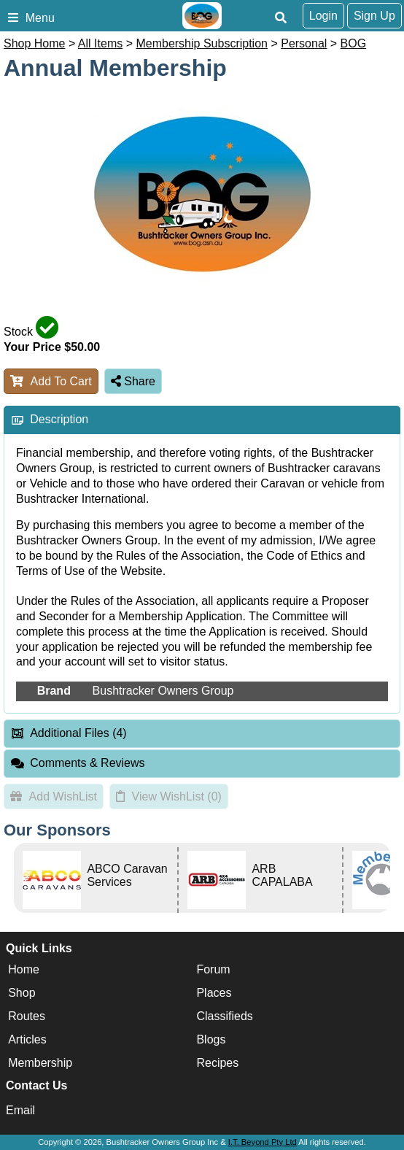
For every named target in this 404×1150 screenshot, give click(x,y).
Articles (27, 1039)
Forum (213, 969)
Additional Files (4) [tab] (68, 733)
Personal (304, 43)
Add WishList (53, 796)
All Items (100, 43)
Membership (40, 1063)
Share (133, 381)
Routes (26, 1016)
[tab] (202, 420)
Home (23, 969)
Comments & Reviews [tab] (77, 763)
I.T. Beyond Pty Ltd (262, 1142)
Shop (21, 993)
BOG (354, 43)
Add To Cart (51, 381)
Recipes (217, 1063)
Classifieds (224, 1016)
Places (213, 993)
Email (20, 1110)
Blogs (210, 1039)
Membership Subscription (202, 43)
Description (59, 419)
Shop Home (35, 43)
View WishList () (169, 796)
